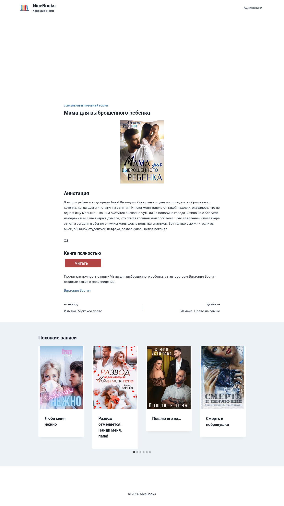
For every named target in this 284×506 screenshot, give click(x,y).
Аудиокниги (253, 8)
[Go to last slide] (45, 397)
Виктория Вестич (77, 290)
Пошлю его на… (166, 418)
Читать (81, 263)
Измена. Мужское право (101, 307)
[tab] (134, 452)
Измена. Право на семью (182, 307)
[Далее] (238, 397)
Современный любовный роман (86, 105)
